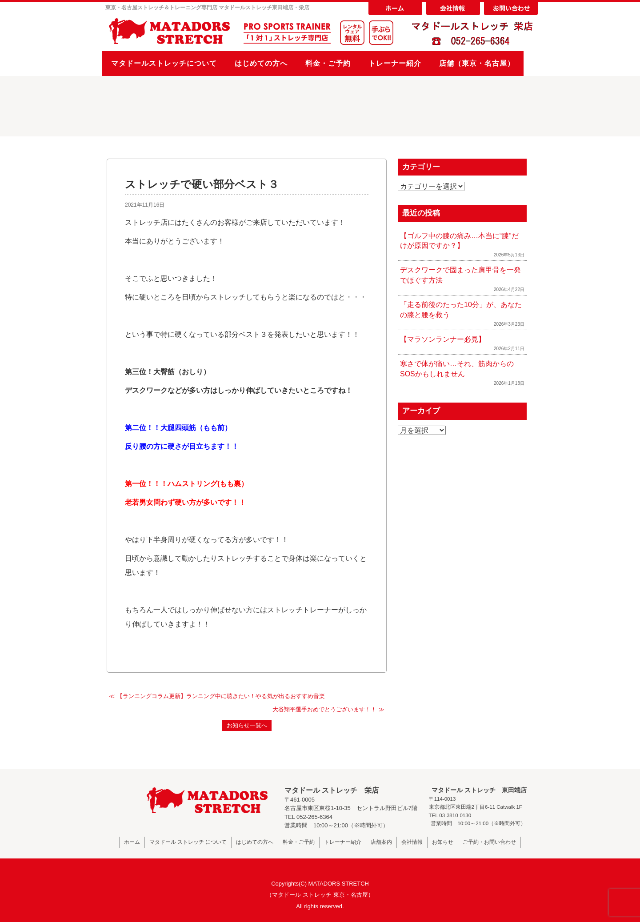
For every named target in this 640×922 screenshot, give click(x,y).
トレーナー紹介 (394, 63)
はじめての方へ (261, 63)
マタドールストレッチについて (164, 63)
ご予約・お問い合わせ (489, 842)
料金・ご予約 (328, 63)
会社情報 (412, 842)
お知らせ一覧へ (247, 725)
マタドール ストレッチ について (188, 842)
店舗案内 (381, 842)
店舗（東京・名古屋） (477, 63)
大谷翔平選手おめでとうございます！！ (324, 709)
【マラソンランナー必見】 (442, 339)
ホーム (132, 842)
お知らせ (442, 842)
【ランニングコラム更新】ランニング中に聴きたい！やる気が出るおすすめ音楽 (221, 696)
